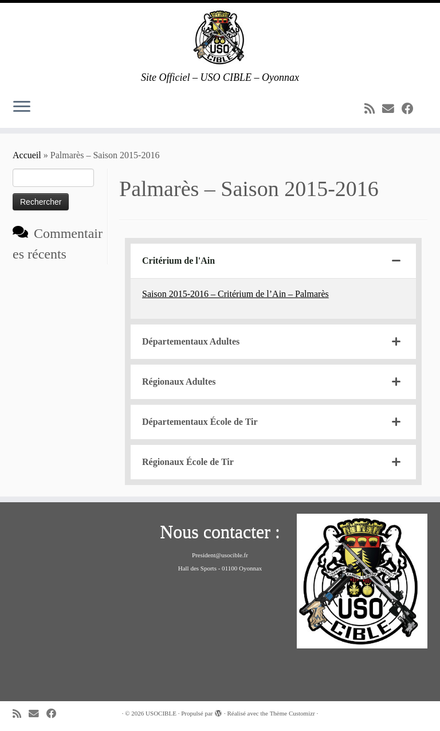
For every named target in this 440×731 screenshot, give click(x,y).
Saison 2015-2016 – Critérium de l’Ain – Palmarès (235, 294)
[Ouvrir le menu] (21, 107)
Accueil (27, 155)
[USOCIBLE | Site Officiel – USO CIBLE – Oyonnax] (220, 37)
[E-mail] (392, 108)
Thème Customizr (292, 713)
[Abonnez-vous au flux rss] (373, 108)
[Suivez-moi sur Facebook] (411, 108)
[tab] (273, 261)
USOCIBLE (161, 713)
